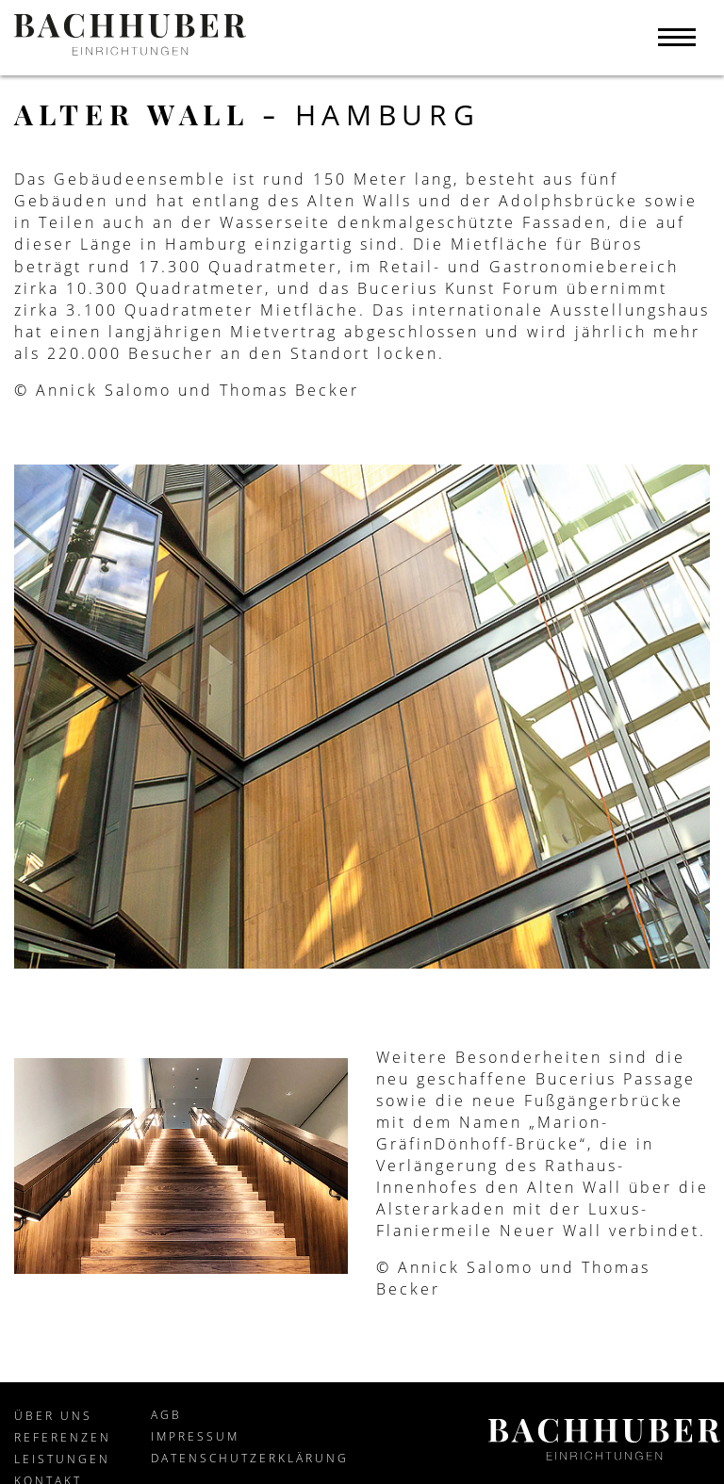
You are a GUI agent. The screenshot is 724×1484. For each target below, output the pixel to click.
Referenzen (62, 1437)
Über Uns (53, 1416)
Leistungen (62, 1459)
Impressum (195, 1436)
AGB (166, 1415)
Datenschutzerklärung (250, 1458)
